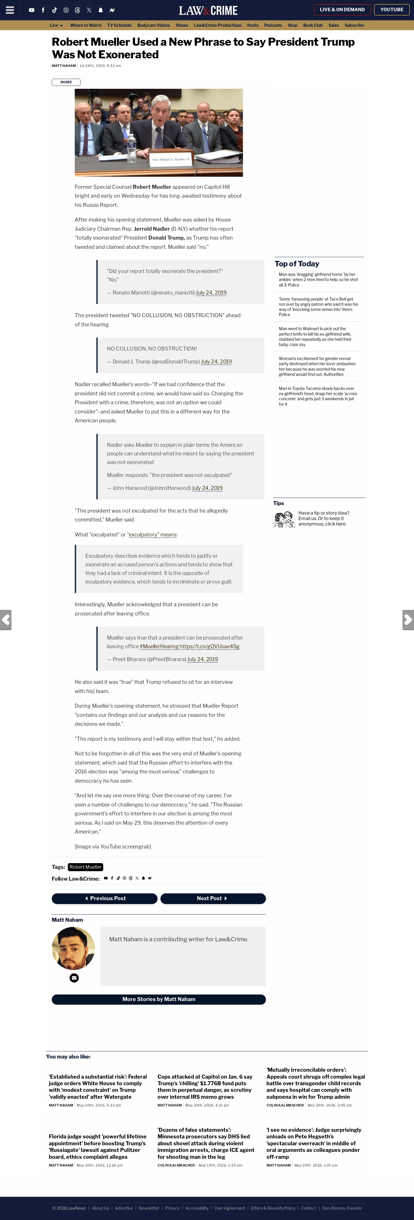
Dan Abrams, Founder (342, 1208)
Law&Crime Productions (217, 25)
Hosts (252, 25)
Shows (182, 25)
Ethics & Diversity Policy (273, 1208)
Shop (293, 25)
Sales (334, 25)
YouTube (391, 9)
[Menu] (10, 10)
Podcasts (273, 25)
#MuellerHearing (159, 646)
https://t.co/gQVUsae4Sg (209, 646)
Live (57, 25)
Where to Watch (85, 25)
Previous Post (6, 620)
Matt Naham (64, 65)
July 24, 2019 (211, 293)
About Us (100, 1208)
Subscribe (354, 25)
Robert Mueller (85, 867)
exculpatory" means (153, 535)
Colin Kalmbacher (285, 1105)
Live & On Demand (342, 9)
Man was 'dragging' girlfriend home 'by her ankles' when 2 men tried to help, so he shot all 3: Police (318, 279)
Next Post (408, 620)
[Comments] (52, 73)
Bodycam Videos (153, 25)
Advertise (124, 1208)
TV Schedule (119, 25)
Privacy (172, 1208)
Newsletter (149, 1208)
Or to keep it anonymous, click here (322, 521)
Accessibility (196, 1208)
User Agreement (229, 1208)
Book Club (313, 25)
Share (66, 82)
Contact (308, 1208)
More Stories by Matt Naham (158, 999)
